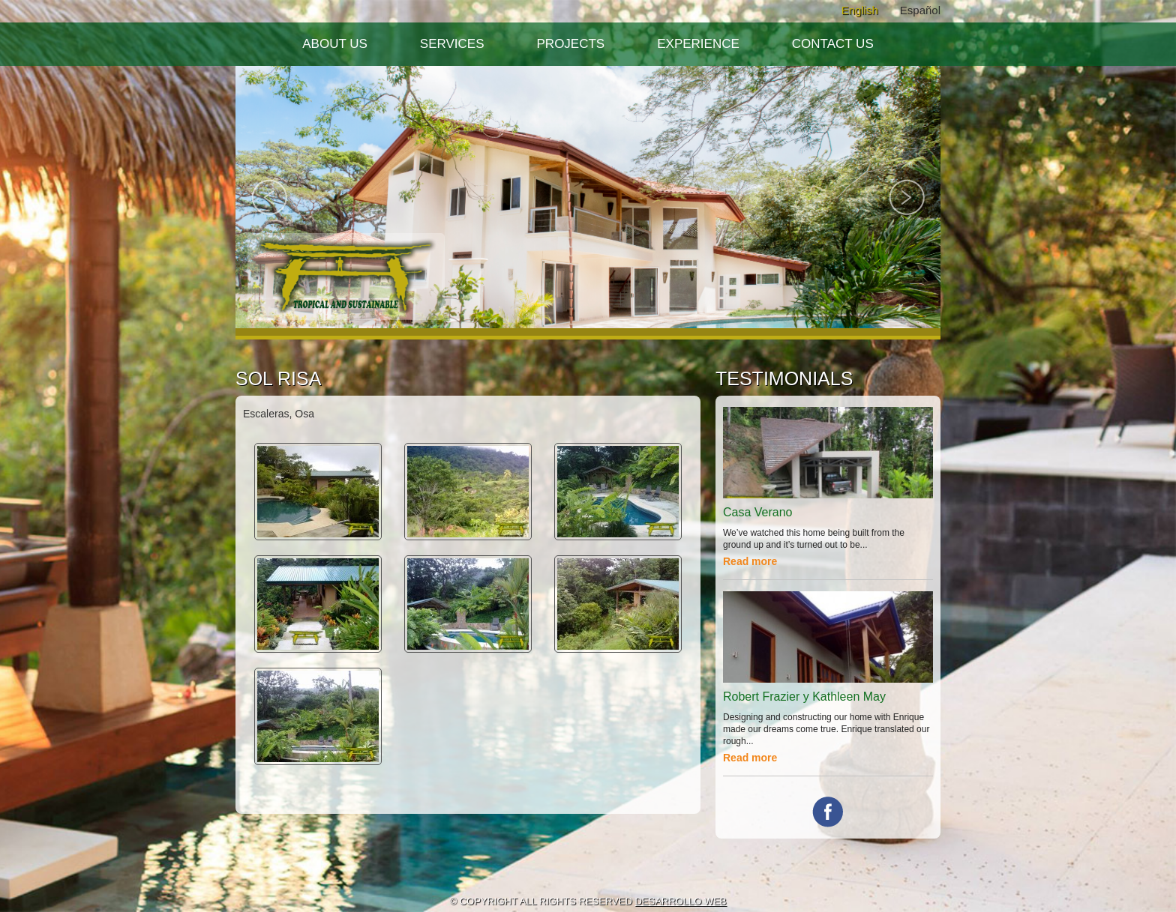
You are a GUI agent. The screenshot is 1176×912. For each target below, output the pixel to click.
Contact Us (833, 44)
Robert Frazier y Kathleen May (804, 696)
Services (452, 44)
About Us (335, 44)
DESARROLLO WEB (680, 901)
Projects (571, 44)
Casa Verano (758, 512)
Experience (698, 44)
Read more (750, 561)
